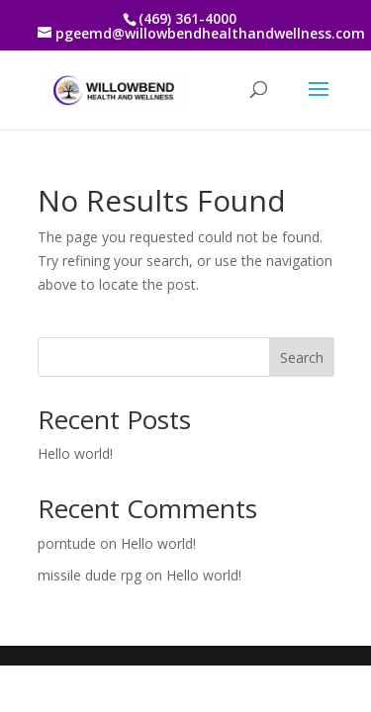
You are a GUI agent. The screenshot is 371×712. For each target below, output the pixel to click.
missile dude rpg (89, 575)
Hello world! (75, 453)
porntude (67, 543)
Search (302, 357)
